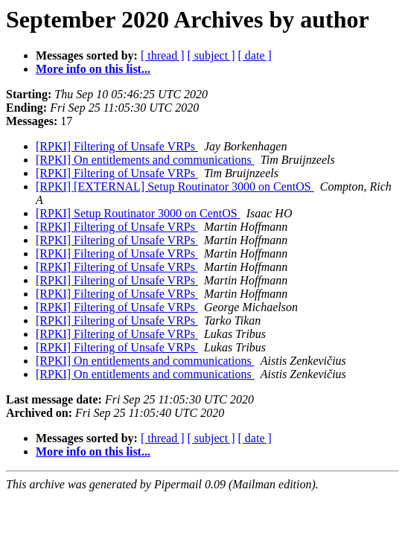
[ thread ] (163, 55)
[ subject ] (211, 55)
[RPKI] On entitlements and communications (145, 159)
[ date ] (255, 55)
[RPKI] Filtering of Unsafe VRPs (117, 146)
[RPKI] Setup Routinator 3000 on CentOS (138, 213)
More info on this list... (93, 69)
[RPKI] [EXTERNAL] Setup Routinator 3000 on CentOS (175, 186)
